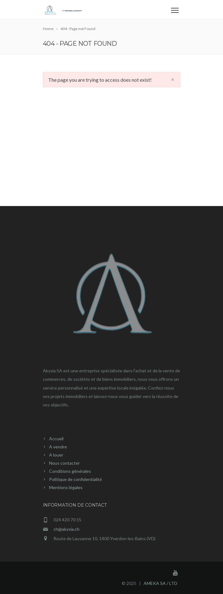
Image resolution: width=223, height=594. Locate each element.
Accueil (56, 438)
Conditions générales (70, 471)
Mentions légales (66, 487)
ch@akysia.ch (66, 529)
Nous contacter (64, 463)
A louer (56, 454)
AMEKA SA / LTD (160, 583)
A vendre (58, 446)
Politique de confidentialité (75, 479)
